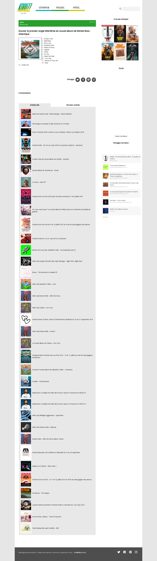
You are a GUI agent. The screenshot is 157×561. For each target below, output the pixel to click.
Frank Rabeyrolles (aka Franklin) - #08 (45, 528)
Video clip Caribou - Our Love (42, 308)
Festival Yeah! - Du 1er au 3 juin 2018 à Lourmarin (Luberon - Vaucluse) (57, 145)
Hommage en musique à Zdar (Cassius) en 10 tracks (50, 124)
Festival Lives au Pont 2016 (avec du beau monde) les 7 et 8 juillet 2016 (57, 196)
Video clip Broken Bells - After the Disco (46, 296)
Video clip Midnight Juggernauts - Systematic (47, 415)
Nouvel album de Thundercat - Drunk (45, 170)
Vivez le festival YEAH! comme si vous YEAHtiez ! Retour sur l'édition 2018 (58, 132)
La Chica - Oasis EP (39, 182)
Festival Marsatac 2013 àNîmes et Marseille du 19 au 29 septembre (56, 452)
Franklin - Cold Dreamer (40, 381)
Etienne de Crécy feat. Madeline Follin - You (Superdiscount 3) (54, 250)
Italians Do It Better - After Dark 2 (44, 466)
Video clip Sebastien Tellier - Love (44, 284)
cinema (44, 7)
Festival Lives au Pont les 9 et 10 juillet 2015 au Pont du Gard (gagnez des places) (61, 224)
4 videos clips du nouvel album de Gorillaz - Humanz (50, 159)
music (60, 7)
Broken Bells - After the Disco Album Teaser (48, 439)
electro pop (24, 24)
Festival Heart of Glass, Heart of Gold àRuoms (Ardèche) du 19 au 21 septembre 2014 (62, 319)
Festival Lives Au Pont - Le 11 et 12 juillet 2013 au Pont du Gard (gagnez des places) (62, 479)
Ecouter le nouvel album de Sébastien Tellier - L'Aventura (52, 370)
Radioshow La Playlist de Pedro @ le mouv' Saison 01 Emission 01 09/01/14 (59, 404)
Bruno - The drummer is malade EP (44, 272)
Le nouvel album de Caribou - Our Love (46, 343)
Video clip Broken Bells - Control (43, 331)
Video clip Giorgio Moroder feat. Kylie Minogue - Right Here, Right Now (57, 261)
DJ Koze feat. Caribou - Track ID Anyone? (46, 517)
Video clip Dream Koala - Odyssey (44, 427)
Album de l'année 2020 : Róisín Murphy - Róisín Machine (52, 114)
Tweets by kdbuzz (121, 136)
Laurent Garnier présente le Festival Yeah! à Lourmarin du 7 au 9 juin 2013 (58, 505)
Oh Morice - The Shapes (40, 493)
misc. (76, 7)
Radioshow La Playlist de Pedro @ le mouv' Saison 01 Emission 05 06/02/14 (59, 393)
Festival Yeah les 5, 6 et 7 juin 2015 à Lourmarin (49, 238)
